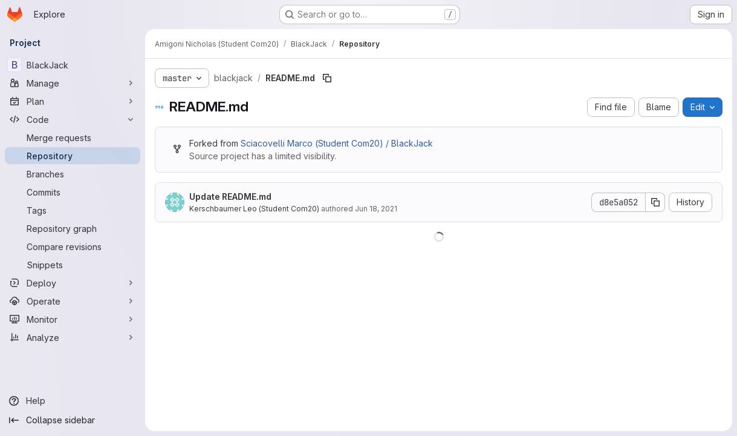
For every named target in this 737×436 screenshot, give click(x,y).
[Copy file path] (327, 78)
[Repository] (72, 155)
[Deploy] (72, 282)
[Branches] (72, 173)
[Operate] (72, 300)
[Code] (72, 119)
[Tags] (72, 210)
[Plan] (72, 101)
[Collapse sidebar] (72, 420)
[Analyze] (72, 337)
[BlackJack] (72, 64)
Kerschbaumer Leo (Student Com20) (254, 208)
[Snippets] (72, 264)
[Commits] (72, 191)
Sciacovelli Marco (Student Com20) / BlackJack (337, 143)
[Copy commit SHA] (655, 202)
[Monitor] (72, 319)
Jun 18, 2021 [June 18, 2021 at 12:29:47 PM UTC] (376, 208)
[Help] (72, 400)
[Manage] (72, 82)
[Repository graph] (72, 228)
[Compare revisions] (72, 246)
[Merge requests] (72, 137)
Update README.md (230, 196)
